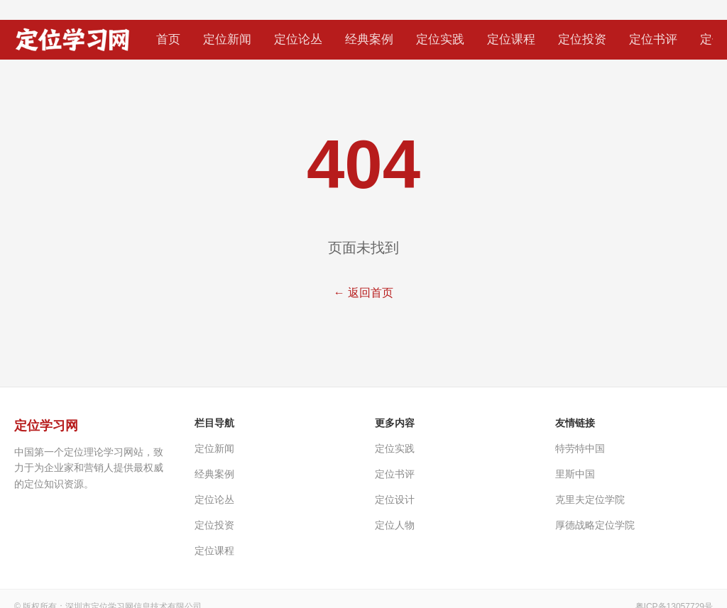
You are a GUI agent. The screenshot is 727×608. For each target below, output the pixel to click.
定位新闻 (227, 39)
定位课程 (511, 39)
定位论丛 (298, 39)
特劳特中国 (580, 448)
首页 (168, 39)
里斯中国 (575, 474)
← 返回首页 (363, 293)
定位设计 (395, 499)
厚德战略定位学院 (595, 525)
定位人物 (395, 525)
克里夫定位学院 (590, 499)
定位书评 (653, 39)
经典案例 (369, 39)
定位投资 (582, 39)
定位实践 (440, 39)
